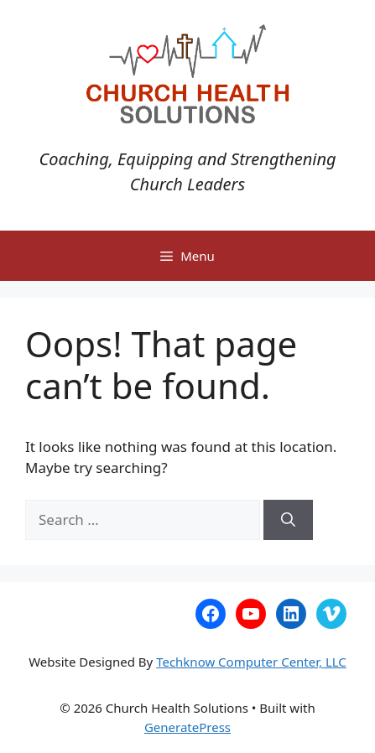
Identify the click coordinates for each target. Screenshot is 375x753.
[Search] (288, 520)
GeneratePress (187, 727)
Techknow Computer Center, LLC (251, 661)
